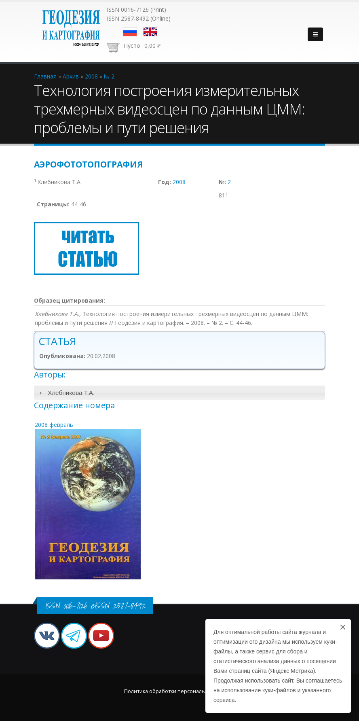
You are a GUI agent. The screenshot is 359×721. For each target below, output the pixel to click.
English (150, 31)
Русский (130, 31)
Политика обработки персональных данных (179, 691)
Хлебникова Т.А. (71, 392)
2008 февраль (54, 424)
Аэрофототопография (88, 164)
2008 (179, 182)
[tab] (179, 393)
